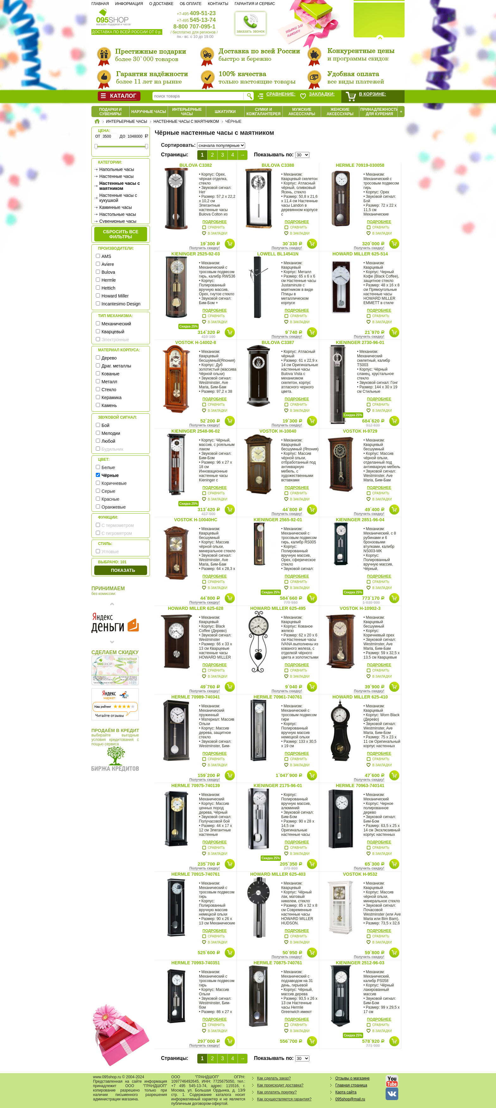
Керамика (111, 397)
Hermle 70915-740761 (195, 874)
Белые (108, 467)
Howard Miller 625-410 (360, 696)
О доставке (161, 4)
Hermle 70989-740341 (195, 696)
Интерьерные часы (187, 111)
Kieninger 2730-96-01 (360, 342)
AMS (106, 256)
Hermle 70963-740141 (360, 785)
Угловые (110, 551)
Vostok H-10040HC (195, 519)
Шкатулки (225, 112)
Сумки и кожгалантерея (263, 111)
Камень (109, 405)
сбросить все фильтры (121, 234)
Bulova (108, 272)
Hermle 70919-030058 (360, 165)
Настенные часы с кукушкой (118, 198)
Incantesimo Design (121, 303)
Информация (129, 4)
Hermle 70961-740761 (278, 696)
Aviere (108, 264)
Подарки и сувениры (110, 111)
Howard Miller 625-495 (278, 608)
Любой (108, 441)
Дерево (109, 357)
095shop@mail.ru (350, 1099)
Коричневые (114, 483)
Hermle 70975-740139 (195, 785)
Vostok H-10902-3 (360, 608)
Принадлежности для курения (379, 111)
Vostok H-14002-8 (195, 342)
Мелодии (111, 433)
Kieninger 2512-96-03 (360, 962)
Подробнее (214, 222)
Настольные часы (117, 214)
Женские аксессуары (340, 111)
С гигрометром (117, 533)
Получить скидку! (204, 248)
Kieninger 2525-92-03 (195, 253)
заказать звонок (250, 23)
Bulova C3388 (278, 165)
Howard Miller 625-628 (195, 608)
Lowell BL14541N (277, 253)
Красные (110, 499)
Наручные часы (148, 112)
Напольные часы (116, 169)
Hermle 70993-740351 (195, 962)
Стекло (109, 389)
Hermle (109, 280)
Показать (123, 570)
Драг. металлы (116, 365)
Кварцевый (113, 331)
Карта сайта (345, 1092)
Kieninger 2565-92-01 (278, 519)
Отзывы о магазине (352, 1078)
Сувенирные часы (117, 221)
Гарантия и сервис (255, 4)
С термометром (118, 525)
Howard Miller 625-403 (278, 874)
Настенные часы (116, 176)
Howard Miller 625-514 (360, 253)
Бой (105, 425)
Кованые (111, 373)
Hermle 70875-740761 (278, 962)
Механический (116, 323)
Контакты (218, 4)
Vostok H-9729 (360, 431)
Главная (100, 4)
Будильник (112, 449)
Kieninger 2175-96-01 (278, 785)
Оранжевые (114, 507)
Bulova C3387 (278, 342)
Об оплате (191, 4)
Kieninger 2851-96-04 (360, 519)
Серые (108, 491)
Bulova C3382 (195, 165)
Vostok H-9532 (360, 874)
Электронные (115, 339)
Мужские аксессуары (301, 111)
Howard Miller (115, 295)
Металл (109, 381)
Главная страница (351, 1085)
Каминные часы (115, 207)
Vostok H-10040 (277, 431)
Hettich (108, 288)
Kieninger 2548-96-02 (195, 431)
